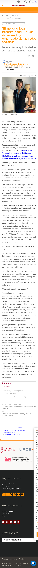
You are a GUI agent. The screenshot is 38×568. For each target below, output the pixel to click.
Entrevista (14, 15)
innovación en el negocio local (14, 23)
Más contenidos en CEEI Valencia (16, 428)
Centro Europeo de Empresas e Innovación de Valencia (17, 65)
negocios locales (9, 21)
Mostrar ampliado (28, 76)
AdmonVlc (18, 404)
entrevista (6, 18)
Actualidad (6, 15)
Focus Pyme (16, 18)
